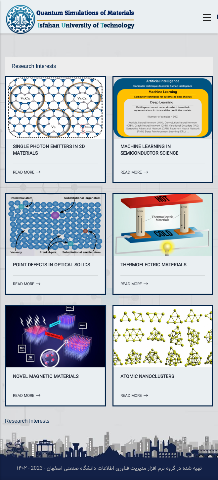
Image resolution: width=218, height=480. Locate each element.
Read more (26, 173)
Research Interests (34, 66)
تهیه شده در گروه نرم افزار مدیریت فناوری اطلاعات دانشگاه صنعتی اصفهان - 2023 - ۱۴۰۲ (109, 468)
